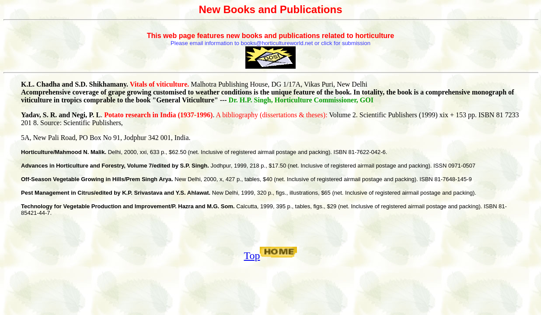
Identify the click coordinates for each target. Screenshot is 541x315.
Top (252, 255)
